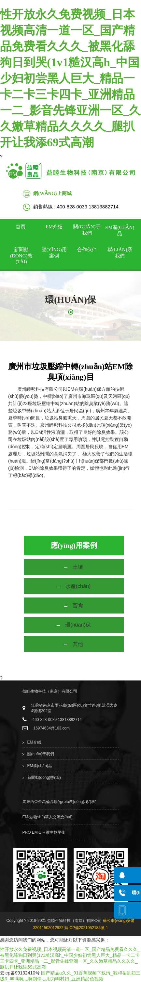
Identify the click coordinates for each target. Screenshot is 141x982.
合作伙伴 (87, 249)
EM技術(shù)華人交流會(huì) (47, 817)
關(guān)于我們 (86, 230)
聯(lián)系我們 (119, 252)
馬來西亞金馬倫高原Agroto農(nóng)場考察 (59, 801)
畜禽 (78, 605)
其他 (78, 644)
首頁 (20, 226)
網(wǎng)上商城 (52, 193)
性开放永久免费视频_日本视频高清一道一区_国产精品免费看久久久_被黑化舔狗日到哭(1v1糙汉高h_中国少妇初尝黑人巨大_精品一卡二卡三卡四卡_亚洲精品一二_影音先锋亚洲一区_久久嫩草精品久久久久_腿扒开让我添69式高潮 (70, 78)
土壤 (78, 567)
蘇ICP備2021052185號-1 (86, 927)
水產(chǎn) (78, 586)
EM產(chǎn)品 (119, 230)
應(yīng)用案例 (53, 252)
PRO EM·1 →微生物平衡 (44, 832)
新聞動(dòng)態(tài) (21, 255)
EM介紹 (54, 226)
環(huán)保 (78, 625)
